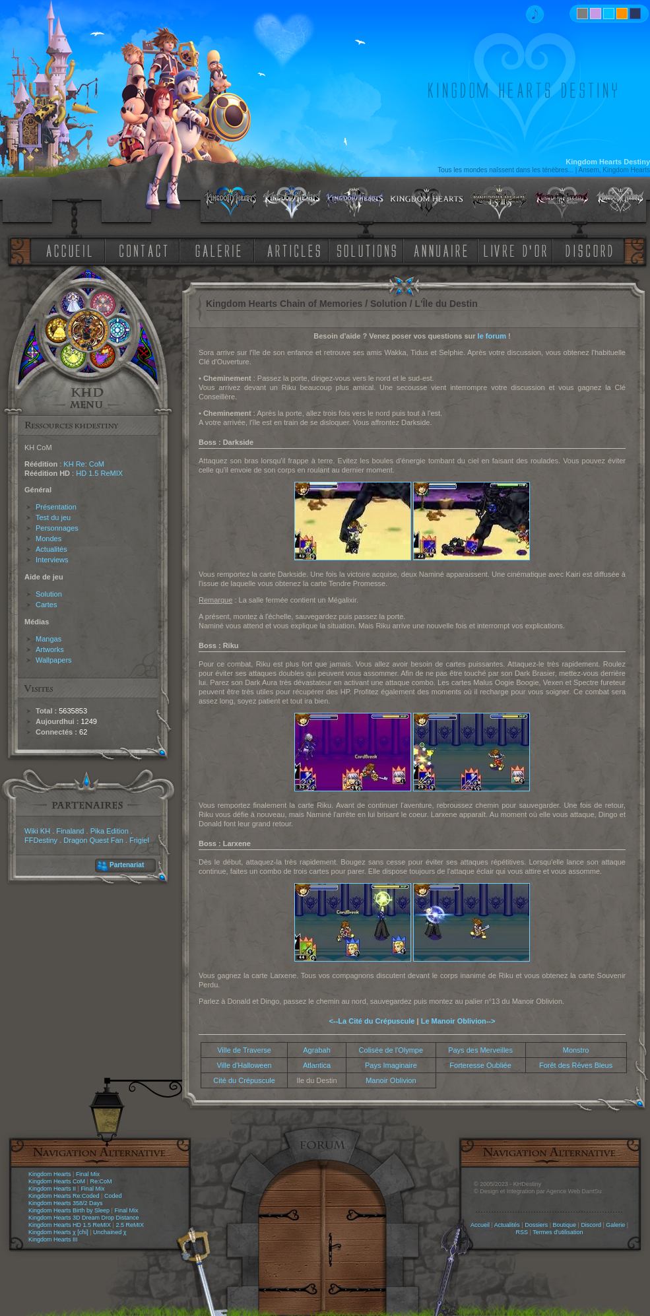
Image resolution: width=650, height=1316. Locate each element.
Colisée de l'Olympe (391, 1050)
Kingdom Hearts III (53, 1239)
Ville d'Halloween (243, 1065)
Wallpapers (54, 660)
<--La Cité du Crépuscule (372, 1021)
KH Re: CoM (83, 464)
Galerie (615, 1225)
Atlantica (317, 1065)
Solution (49, 594)
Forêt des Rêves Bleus (575, 1065)
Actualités (51, 549)
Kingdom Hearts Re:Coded (64, 1196)
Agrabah (317, 1050)
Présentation (56, 507)
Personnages (57, 528)
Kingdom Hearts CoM (56, 1181)
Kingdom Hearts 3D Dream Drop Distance (83, 1217)
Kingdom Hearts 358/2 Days (65, 1203)
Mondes (48, 539)
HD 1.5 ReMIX (99, 473)
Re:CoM (101, 1181)
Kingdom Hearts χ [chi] (58, 1232)
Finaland (70, 831)
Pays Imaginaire (391, 1065)
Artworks (50, 649)
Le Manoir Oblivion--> (458, 1021)
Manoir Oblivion (391, 1080)
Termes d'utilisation (558, 1232)
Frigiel (139, 840)
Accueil (480, 1225)
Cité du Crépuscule (244, 1080)
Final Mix (88, 1174)
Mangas (48, 639)
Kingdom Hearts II (52, 1188)
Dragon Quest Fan (93, 840)
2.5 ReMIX (129, 1225)
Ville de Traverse (244, 1050)
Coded (113, 1196)
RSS (522, 1232)
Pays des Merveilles (480, 1050)
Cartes (46, 605)
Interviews (52, 560)
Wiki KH (37, 831)
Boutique (565, 1225)
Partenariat (127, 865)
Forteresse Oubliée (480, 1065)
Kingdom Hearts (49, 1174)
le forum (492, 336)
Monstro (576, 1050)
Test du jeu (53, 517)
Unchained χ (109, 1232)
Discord (591, 1225)
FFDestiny (40, 840)
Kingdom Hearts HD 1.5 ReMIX (69, 1225)
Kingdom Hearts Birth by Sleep (69, 1210)
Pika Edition (109, 831)
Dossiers (536, 1225)
